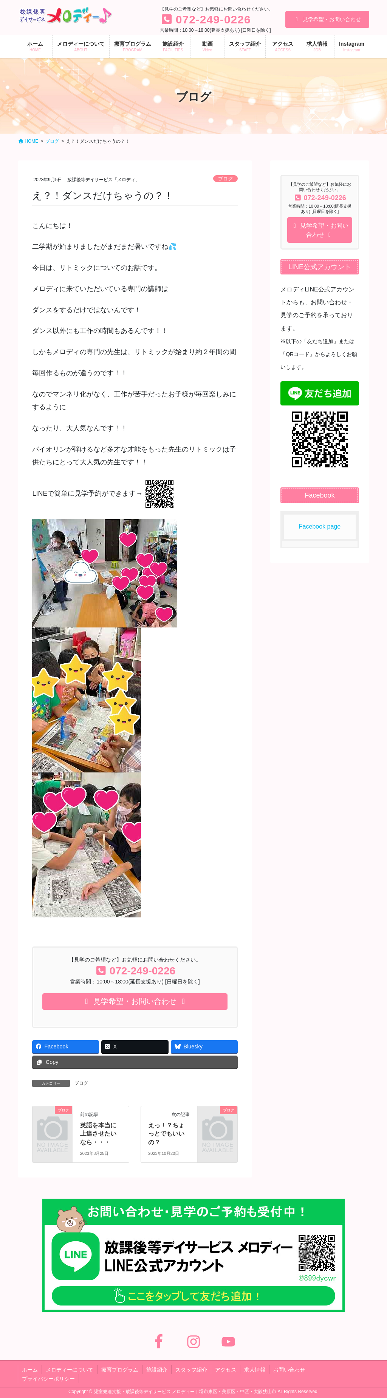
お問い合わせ (289, 1370)
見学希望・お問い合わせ (327, 19)
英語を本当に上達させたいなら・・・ (98, 1133)
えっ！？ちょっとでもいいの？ (166, 1133)
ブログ (225, 179)
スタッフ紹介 (191, 1370)
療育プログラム (119, 1370)
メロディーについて (69, 1370)
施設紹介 (156, 1370)
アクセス (225, 1370)
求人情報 (254, 1370)
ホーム (30, 1370)
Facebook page (320, 526)
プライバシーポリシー (48, 1379)
